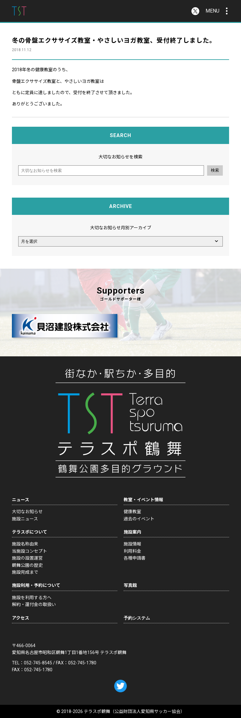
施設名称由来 (25, 543)
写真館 (130, 585)
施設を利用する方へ (31, 597)
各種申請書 (135, 558)
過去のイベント (139, 518)
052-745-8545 (38, 662)
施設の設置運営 (27, 558)
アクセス (20, 617)
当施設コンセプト (29, 551)
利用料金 (132, 551)
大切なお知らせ (27, 511)
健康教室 (132, 511)
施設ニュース (25, 518)
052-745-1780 (82, 662)
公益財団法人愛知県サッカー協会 (147, 711)
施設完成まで (25, 572)
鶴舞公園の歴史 (27, 565)
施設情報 (132, 543)
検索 (215, 170)
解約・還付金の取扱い (34, 604)
